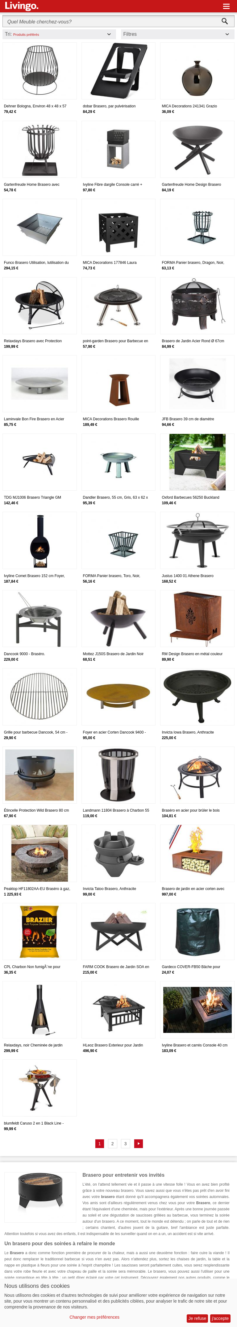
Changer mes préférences (94, 1317)
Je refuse (197, 1318)
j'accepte (220, 1318)
